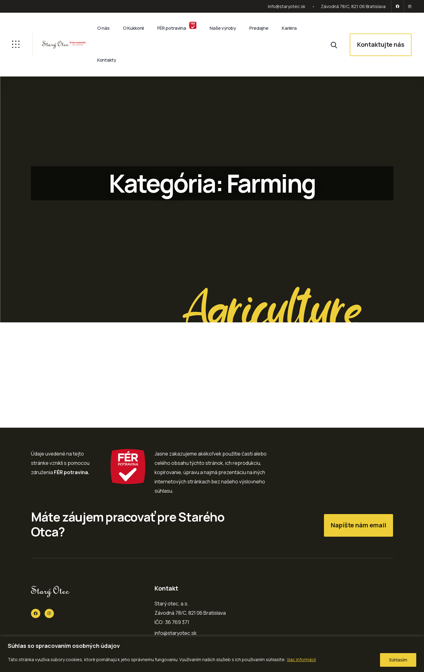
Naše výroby (223, 28)
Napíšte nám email (358, 525)
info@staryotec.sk (286, 6)
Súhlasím (398, 660)
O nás (103, 28)
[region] (212, 654)
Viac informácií (301, 659)
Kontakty (106, 60)
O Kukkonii (133, 28)
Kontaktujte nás (380, 44)
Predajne (259, 28)
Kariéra (289, 28)
